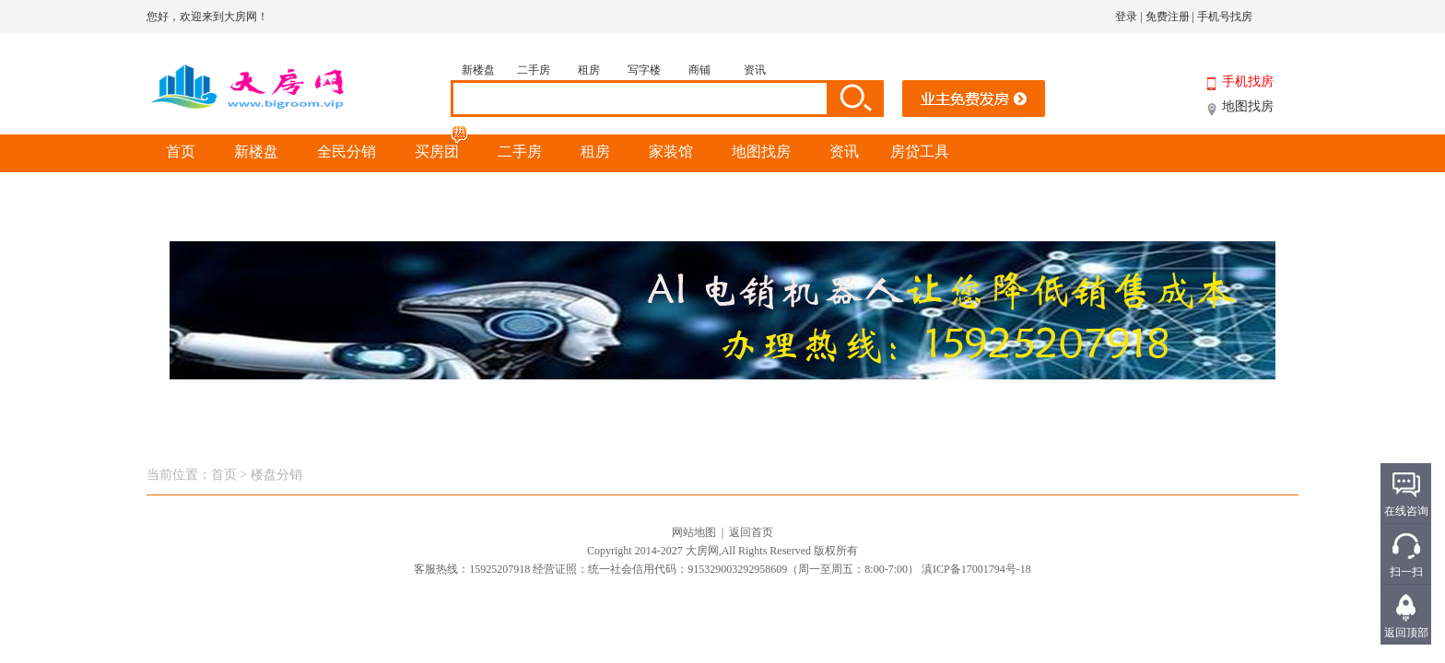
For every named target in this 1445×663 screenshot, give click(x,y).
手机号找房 (1224, 16)
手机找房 (1248, 81)
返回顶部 (1406, 632)
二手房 (533, 70)
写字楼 (644, 70)
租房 (589, 70)
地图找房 (1248, 106)
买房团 (442, 146)
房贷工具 (919, 151)
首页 (180, 151)
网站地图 (694, 532)
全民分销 (346, 151)
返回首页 (751, 532)
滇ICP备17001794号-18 (976, 569)
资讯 (755, 70)
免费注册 (1167, 16)
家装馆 (671, 151)
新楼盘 (478, 70)
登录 (1126, 16)
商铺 (699, 70)
